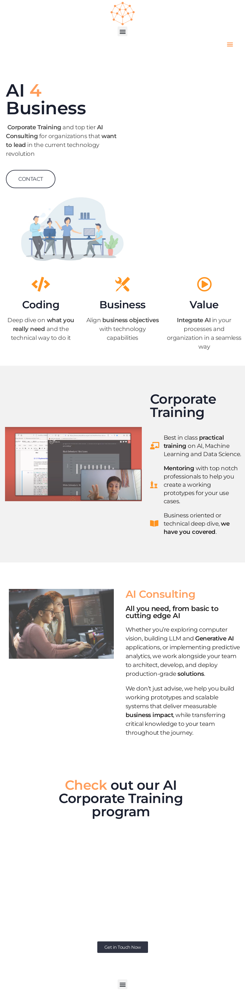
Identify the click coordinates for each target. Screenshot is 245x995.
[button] (122, 31)
